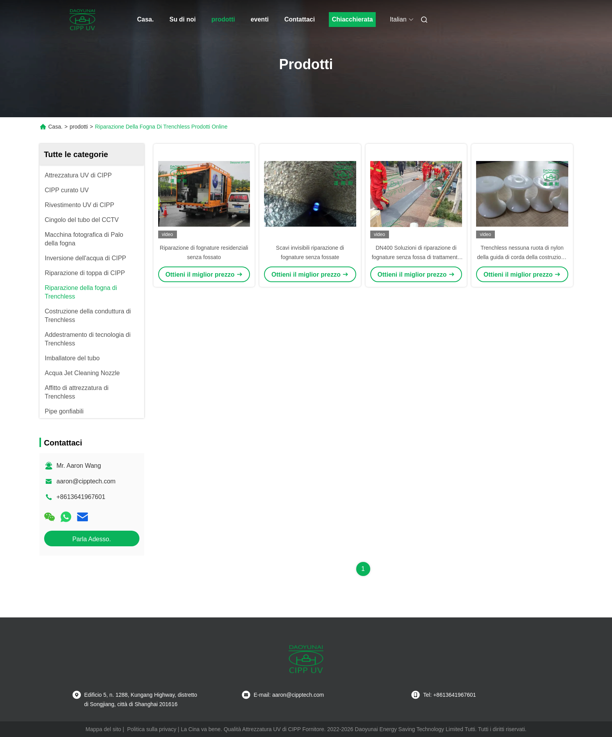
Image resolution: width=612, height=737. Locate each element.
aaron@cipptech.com (86, 481)
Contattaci (299, 19)
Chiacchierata (352, 19)
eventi (260, 19)
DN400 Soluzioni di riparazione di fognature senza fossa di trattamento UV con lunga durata (416, 257)
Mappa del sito (103, 729)
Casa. (145, 19)
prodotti (223, 19)
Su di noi (183, 19)
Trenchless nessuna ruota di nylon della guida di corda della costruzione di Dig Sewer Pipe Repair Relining (522, 257)
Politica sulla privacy (151, 729)
